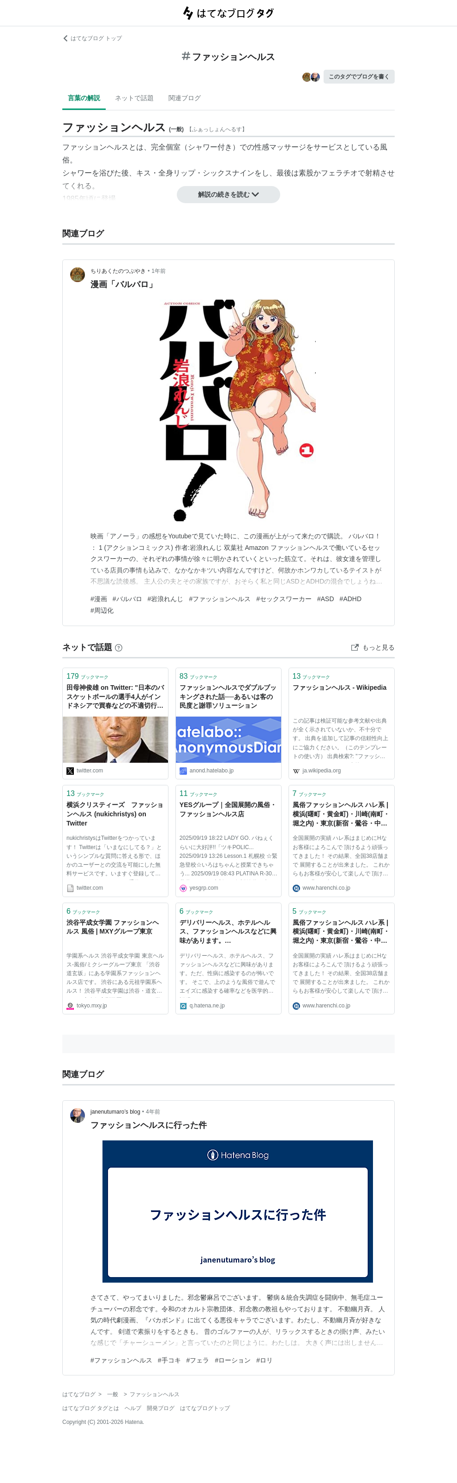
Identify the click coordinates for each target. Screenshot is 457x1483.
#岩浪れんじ (166, 599)
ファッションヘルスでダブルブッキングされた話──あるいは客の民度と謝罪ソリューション (228, 696)
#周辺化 (102, 610)
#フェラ (198, 1360)
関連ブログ (184, 98)
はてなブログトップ (205, 1408)
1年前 (158, 271)
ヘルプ (133, 1408)
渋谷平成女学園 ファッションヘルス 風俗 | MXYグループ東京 (112, 927)
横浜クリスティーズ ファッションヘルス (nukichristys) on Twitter (114, 813)
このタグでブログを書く (359, 76)
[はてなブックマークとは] (118, 647)
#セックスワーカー (284, 599)
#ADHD (350, 599)
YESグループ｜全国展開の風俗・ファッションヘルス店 (228, 809)
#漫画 (98, 599)
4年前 (153, 1112)
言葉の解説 (84, 98)
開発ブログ (160, 1408)
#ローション (233, 1360)
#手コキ (169, 1360)
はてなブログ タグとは (90, 1408)
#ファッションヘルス (220, 599)
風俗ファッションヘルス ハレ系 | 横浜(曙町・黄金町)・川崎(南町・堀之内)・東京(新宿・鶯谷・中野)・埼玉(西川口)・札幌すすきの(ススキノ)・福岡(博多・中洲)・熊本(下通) (341, 814)
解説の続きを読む (228, 194)
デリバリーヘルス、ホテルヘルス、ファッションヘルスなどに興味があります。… (228, 931)
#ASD (325, 599)
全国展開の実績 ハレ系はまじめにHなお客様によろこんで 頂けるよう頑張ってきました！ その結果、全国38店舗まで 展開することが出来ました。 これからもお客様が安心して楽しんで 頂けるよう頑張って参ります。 (341, 857)
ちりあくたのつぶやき (118, 271)
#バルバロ (127, 599)
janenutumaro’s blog (115, 1112)
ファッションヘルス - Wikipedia (340, 687)
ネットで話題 (134, 98)
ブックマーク (87, 676)
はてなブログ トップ (92, 38)
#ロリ (264, 1360)
